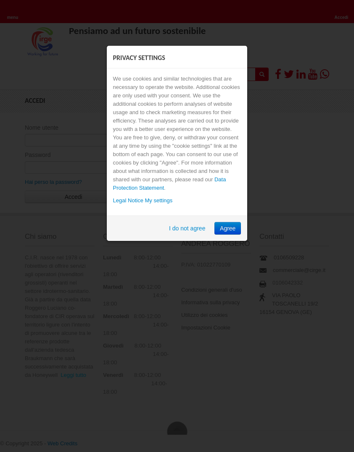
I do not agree (187, 228)
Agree (227, 228)
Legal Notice (128, 200)
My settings (159, 200)
